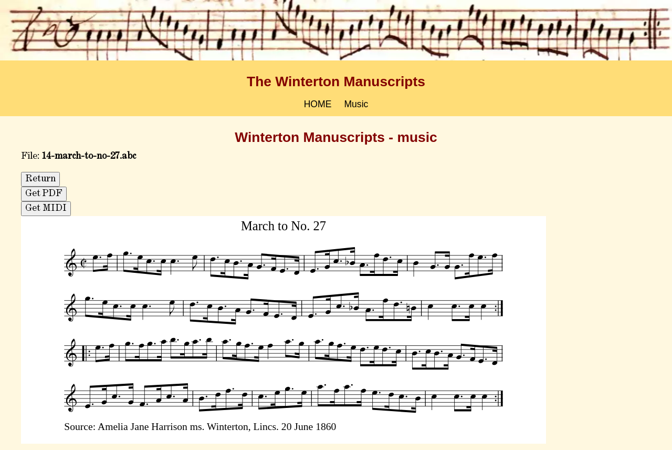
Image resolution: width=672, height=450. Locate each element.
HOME (318, 104)
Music (356, 104)
